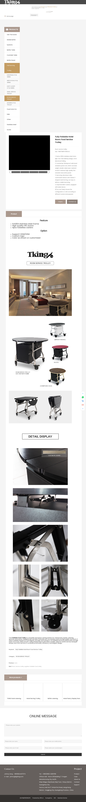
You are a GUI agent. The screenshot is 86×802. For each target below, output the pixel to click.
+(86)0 (45, 774)
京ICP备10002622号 (25, 798)
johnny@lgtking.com (16, 777)
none (15, 663)
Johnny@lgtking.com (13, 15)
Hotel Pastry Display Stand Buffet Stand (72, 699)
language (33, 15)
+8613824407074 (20, 774)
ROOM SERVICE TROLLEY (23, 656)
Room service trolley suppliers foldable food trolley (27, 666)
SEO (55, 798)
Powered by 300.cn (38, 798)
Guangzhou (48, 798)
